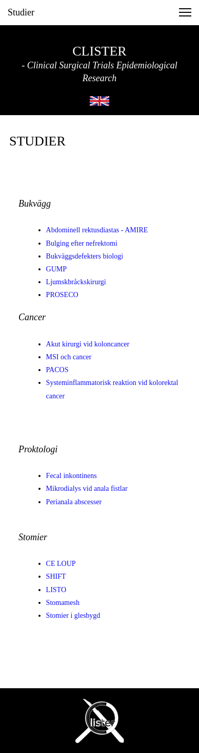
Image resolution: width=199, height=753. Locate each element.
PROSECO (62, 295)
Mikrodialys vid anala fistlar (87, 488)
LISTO (56, 590)
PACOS (57, 370)
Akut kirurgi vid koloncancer (88, 344)
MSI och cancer (69, 357)
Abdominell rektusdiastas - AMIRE (97, 230)
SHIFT (56, 576)
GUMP (56, 269)
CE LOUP (61, 563)
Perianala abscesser (74, 502)
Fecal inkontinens (71, 476)
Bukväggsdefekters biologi (84, 256)
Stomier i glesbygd (73, 615)
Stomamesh (62, 603)
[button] (185, 12)
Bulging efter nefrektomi (81, 243)
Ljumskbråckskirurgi (76, 282)
